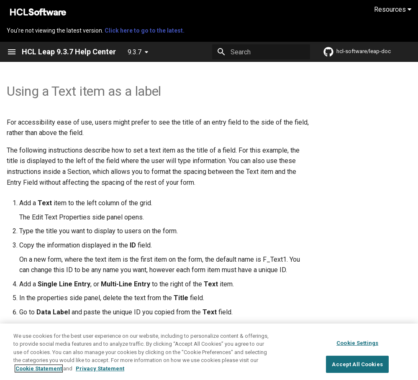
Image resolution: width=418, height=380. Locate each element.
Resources (392, 9)
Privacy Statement (100, 374)
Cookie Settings (357, 349)
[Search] (261, 51)
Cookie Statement (38, 374)
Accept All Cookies (357, 370)
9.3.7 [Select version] (134, 52)
